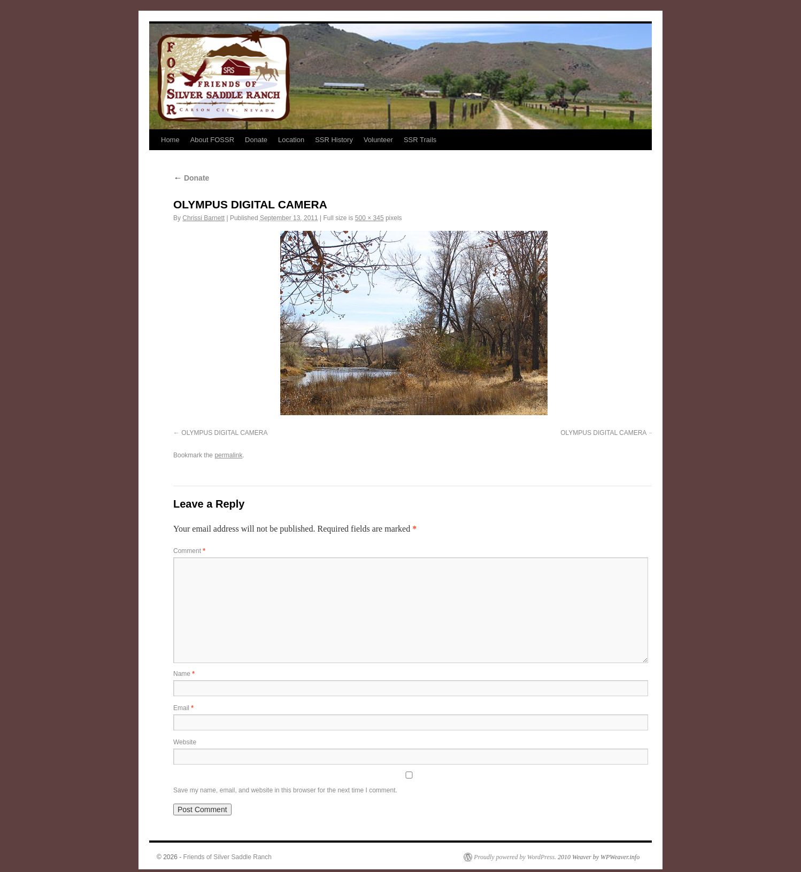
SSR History (334, 140)
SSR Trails (420, 140)
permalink (228, 455)
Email (183, 708)
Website (184, 742)
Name (184, 674)
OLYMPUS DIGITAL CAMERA (224, 433)
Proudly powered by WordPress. (515, 857)
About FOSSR (212, 140)
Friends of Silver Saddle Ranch (227, 857)
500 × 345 (369, 218)
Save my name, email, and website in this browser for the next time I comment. (285, 790)
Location (291, 140)
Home (170, 140)
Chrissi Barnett (203, 218)
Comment (189, 551)
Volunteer (378, 140)
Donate (256, 140)
